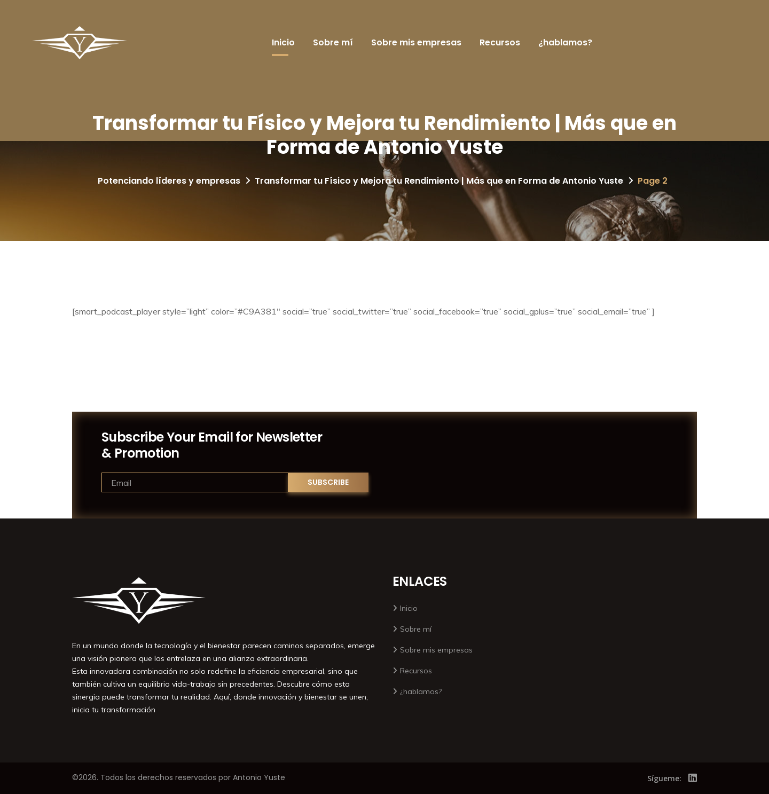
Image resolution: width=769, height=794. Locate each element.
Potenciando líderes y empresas (169, 181)
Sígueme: (664, 778)
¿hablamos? (565, 42)
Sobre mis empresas (416, 42)
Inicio (283, 42)
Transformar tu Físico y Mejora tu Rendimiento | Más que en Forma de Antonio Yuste (439, 181)
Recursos (500, 42)
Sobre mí (333, 42)
